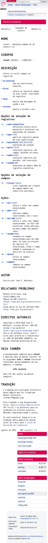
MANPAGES (11, 1)
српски (21, 501)
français (22, 490)
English (21, 486)
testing (11, 15)
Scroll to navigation (12, 22)
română (21, 497)
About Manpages (23, 5)
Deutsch (22, 482)
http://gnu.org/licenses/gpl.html (21, 330)
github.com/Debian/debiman (32, 536)
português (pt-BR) (26, 493)
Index (10, 5)
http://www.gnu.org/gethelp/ (18, 309)
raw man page (24, 446)
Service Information (17, 11)
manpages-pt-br (20, 15)
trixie (20, 463)
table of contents (27, 452)
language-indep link (27, 438)
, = (9, 134)
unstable (22, 471)
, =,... (11, 155)
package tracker (25, 442)
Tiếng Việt (22, 505)
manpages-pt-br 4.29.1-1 (29, 518)
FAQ (35, 5)
